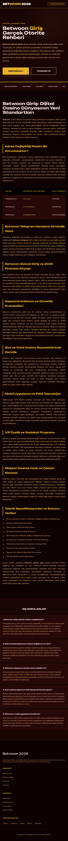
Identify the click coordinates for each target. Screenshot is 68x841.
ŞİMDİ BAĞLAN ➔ (15, 71)
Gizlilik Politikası (8, 810)
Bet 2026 (17, 4)
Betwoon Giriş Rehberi (11, 86)
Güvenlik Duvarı (8, 802)
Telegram (22, 823)
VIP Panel (6, 781)
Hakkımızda (6, 798)
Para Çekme (39, 86)
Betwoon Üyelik (8, 777)
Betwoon (15, 753)
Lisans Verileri (7, 806)
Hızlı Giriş (6, 785)
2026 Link (29, 823)
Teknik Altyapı (27, 86)
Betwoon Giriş (7, 773)
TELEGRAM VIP (43, 71)
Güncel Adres (38, 823)
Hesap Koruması (53, 86)
